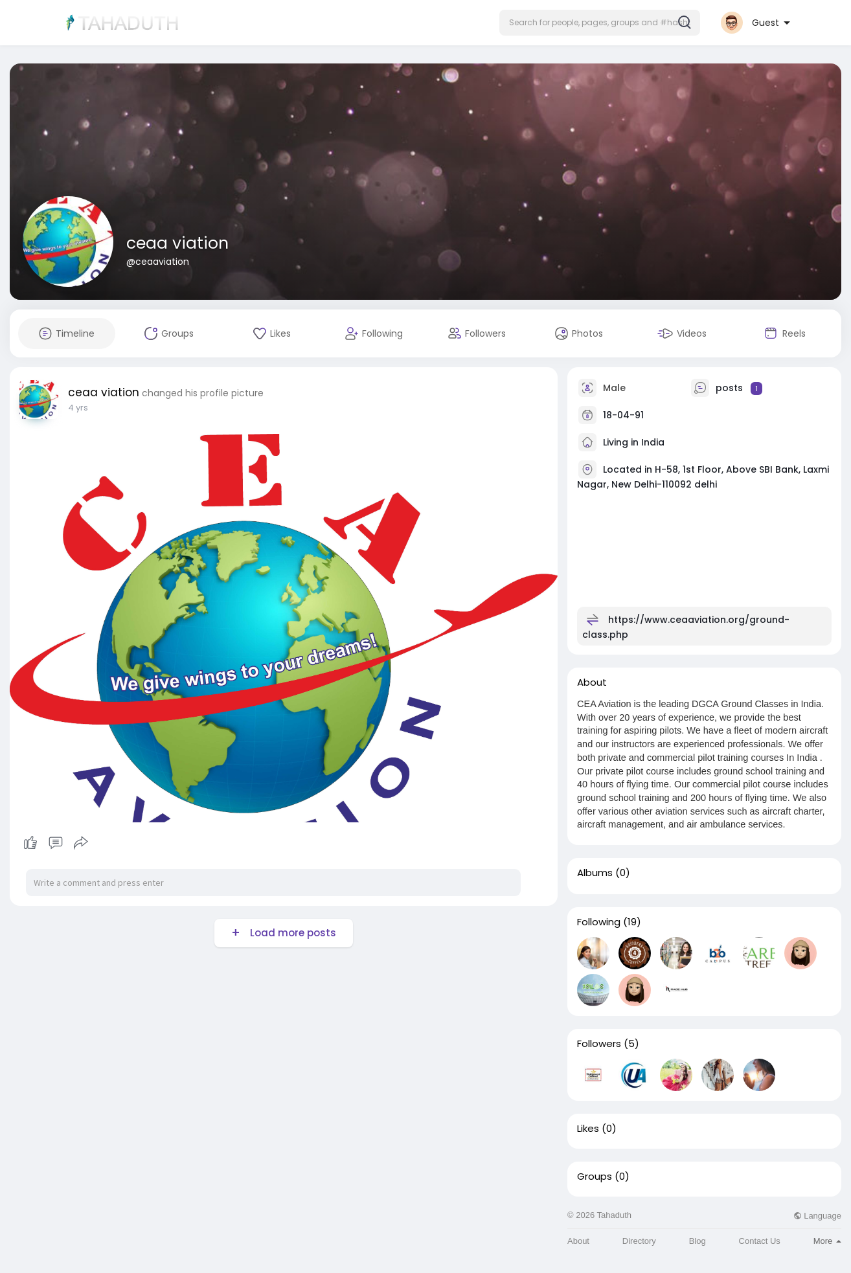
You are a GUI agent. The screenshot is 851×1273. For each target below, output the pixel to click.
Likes (588, 1128)
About (578, 1241)
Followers (599, 1044)
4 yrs (78, 407)
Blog (697, 1241)
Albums (595, 873)
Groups (594, 1176)
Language (817, 1215)
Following (598, 922)
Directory (639, 1241)
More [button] (827, 1241)
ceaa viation (177, 243)
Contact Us (759, 1241)
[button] (599, 23)
